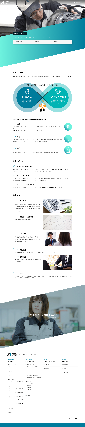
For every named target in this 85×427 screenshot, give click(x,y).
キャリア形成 (29, 381)
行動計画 (30, 370)
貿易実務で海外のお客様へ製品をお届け (16, 393)
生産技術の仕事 (12, 373)
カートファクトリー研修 (33, 391)
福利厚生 (28, 395)
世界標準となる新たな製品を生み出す (16, 382)
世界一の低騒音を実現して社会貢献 (16, 389)
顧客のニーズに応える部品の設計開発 (16, 386)
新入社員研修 (31, 389)
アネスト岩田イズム (30, 364)
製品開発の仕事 (12, 366)
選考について (65, 364)
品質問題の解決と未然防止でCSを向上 (16, 400)
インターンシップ (66, 375)
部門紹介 (10, 412)
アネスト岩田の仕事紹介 (13, 364)
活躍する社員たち (12, 379)
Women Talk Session (33, 373)
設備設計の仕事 (12, 371)
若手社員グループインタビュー (14, 408)
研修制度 (29, 387)
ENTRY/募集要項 (76, 2)
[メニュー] (82, 2)
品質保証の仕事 (12, 375)
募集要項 (64, 368)
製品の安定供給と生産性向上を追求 (16, 397)
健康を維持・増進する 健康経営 (34, 377)
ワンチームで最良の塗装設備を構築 (16, 404)
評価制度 (29, 385)
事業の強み (46, 368)
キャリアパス (30, 383)
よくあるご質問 (65, 372)
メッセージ (46, 364)
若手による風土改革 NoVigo (33, 366)
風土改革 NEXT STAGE (32, 375)
